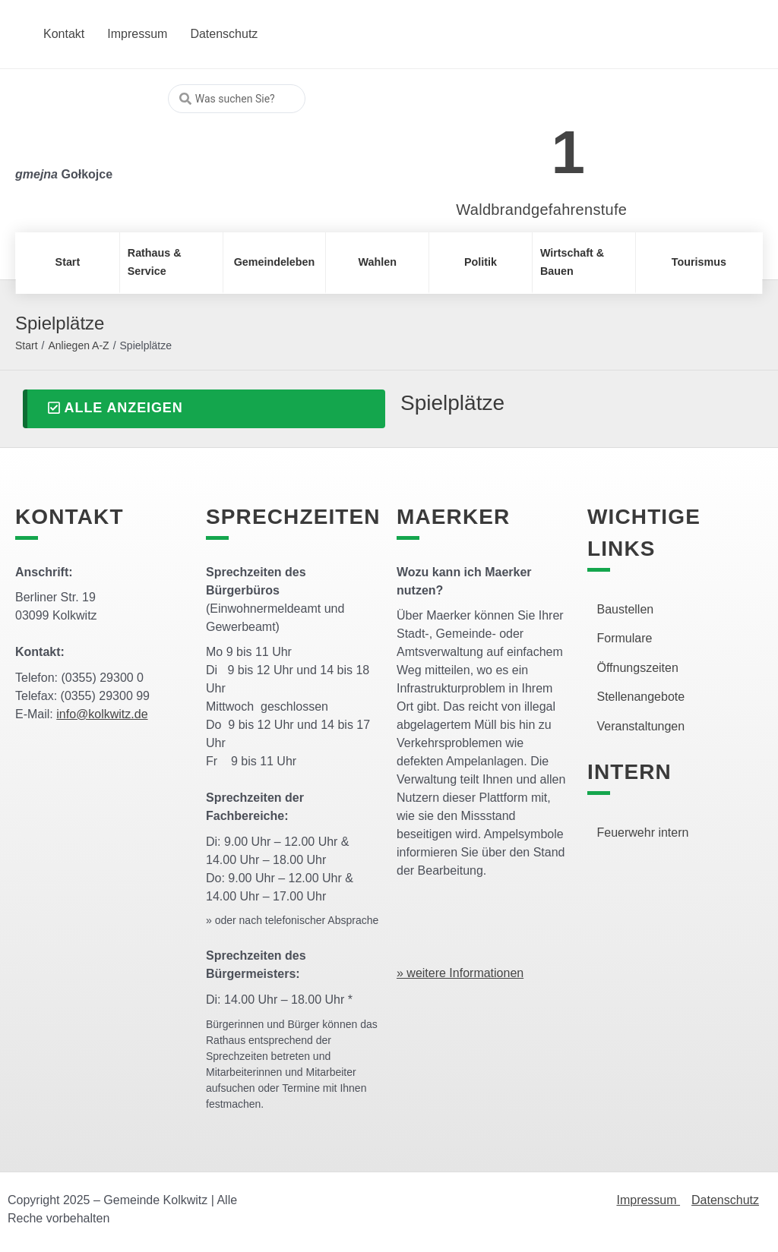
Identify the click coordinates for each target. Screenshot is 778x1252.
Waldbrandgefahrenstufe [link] (541, 209)
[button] (204, 408)
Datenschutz (725, 1200)
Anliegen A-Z (78, 345)
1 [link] (569, 152)
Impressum (648, 1200)
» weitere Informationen (460, 973)
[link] (519, 143)
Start (26, 345)
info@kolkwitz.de (101, 714)
